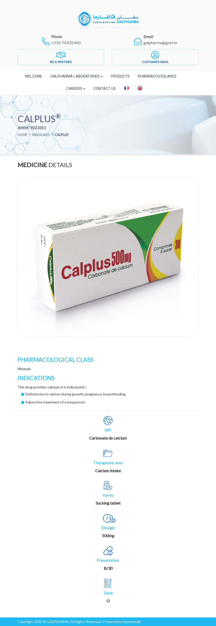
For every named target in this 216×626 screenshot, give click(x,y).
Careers (74, 88)
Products (120, 76)
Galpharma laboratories (75, 76)
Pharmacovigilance (157, 76)
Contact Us (104, 88)
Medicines (41, 135)
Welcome (33, 76)
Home (22, 135)
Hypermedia (131, 621)
